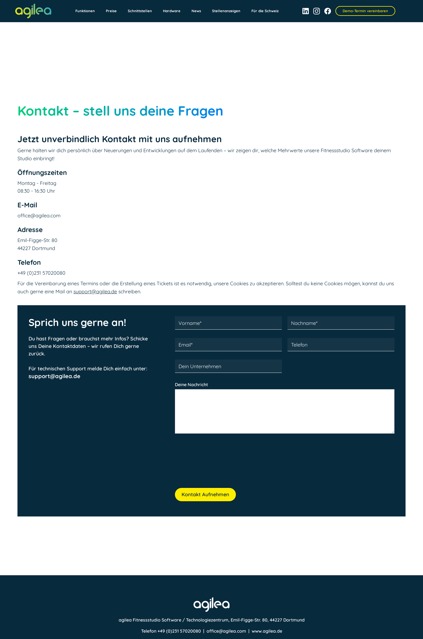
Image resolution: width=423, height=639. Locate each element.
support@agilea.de (95, 291)
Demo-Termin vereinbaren (365, 11)
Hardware (171, 11)
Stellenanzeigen (226, 11)
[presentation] (217, 464)
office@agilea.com (226, 631)
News (196, 11)
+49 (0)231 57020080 (179, 631)
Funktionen (85, 11)
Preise (111, 11)
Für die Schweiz (265, 11)
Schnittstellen (140, 11)
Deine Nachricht (191, 384)
